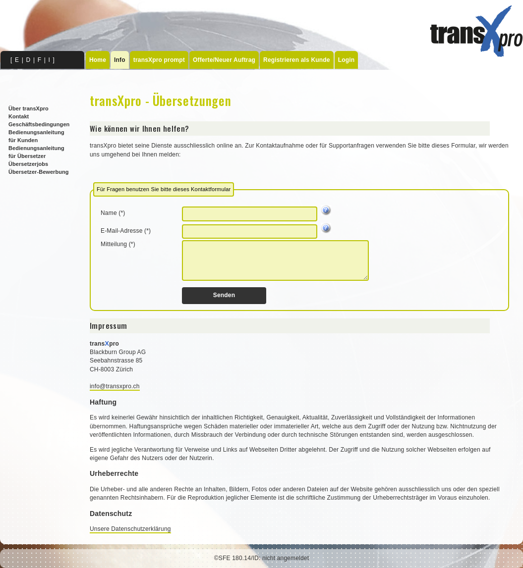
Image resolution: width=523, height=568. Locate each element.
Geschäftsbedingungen (38, 124)
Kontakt (18, 116)
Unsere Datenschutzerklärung (130, 528)
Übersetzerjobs (28, 164)
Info (119, 59)
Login (346, 59)
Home (97, 59)
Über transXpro (28, 108)
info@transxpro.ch (115, 386)
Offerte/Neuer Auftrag (224, 59)
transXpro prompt (159, 59)
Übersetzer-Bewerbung (38, 172)
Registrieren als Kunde (296, 59)
